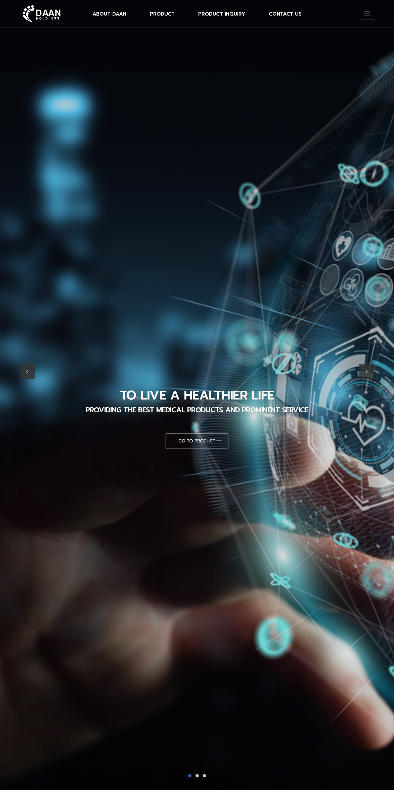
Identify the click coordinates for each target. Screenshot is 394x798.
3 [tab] (204, 775)
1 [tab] (189, 775)
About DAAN (109, 14)
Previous (27, 371)
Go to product (199, 441)
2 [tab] (197, 775)
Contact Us (285, 14)
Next (366, 371)
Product (162, 14)
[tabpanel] (197, 395)
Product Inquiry (221, 14)
